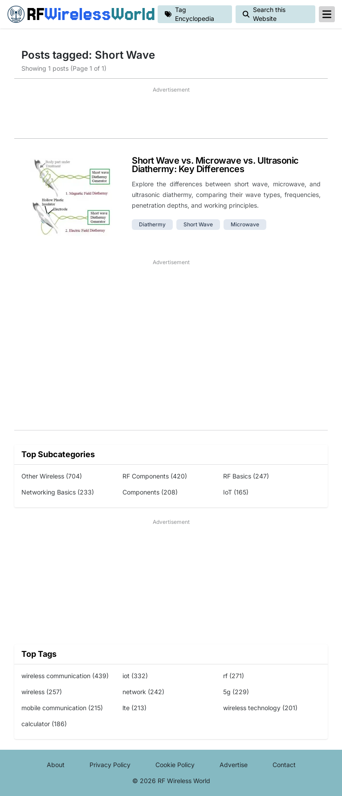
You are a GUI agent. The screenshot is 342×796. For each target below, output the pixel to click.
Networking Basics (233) (57, 492)
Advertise (234, 764)
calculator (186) (44, 724)
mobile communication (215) (62, 708)
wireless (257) (41, 691)
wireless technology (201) (260, 708)
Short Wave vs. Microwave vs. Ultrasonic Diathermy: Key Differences (215, 164)
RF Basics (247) (246, 476)
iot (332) (135, 675)
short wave (198, 224)
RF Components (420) (154, 476)
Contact (284, 764)
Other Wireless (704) (51, 476)
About (56, 764)
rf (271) (233, 675)
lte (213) (134, 708)
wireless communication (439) (65, 675)
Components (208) (150, 492)
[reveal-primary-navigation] (327, 14)
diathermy (152, 224)
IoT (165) (235, 492)
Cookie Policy (175, 764)
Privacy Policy (110, 764)
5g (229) (236, 691)
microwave (245, 224)
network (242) (143, 691)
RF (79, 14)
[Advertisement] (171, 116)
